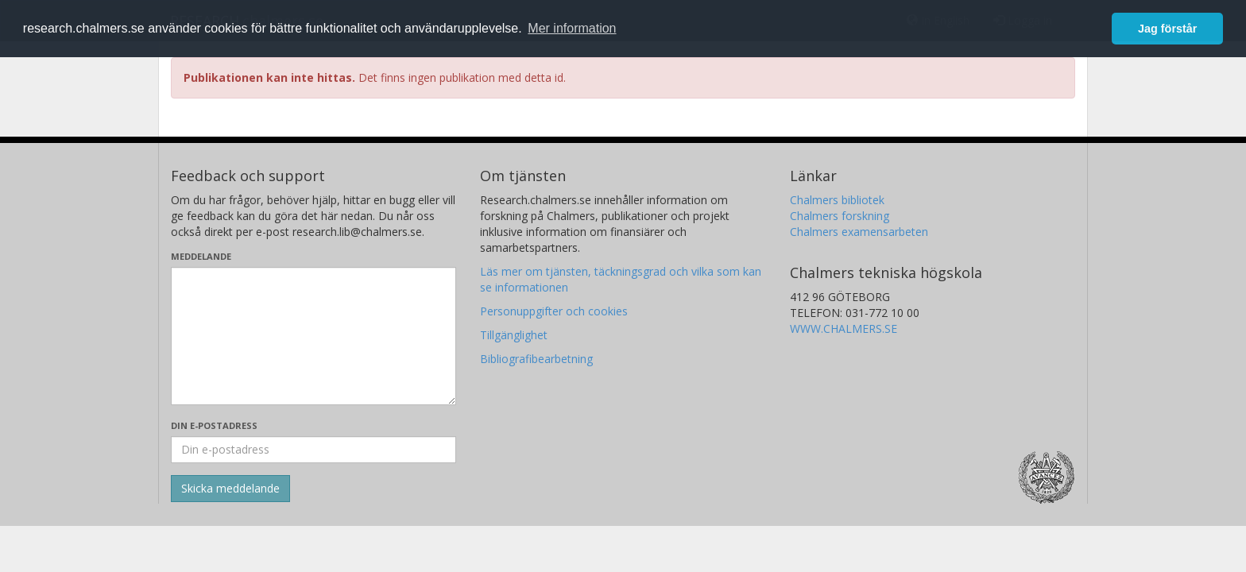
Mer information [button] (572, 28)
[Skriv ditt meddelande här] (313, 336)
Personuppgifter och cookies (554, 311)
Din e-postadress (214, 425)
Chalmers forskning (839, 215)
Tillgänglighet (514, 334)
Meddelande (201, 256)
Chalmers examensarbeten (859, 231)
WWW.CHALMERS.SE (843, 328)
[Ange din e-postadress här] (313, 449)
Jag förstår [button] (1167, 28)
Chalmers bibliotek (837, 199)
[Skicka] (230, 488)
